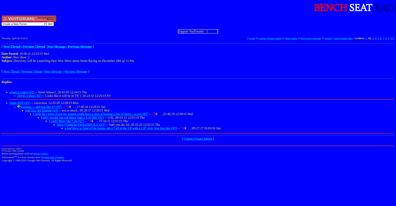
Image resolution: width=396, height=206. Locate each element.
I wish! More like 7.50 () (66, 121)
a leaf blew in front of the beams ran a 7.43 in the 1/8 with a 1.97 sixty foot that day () (121, 128)
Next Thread (11, 71)
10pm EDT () (19, 103)
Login (252, 38)
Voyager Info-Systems (52, 157)
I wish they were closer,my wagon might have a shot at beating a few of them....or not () (90, 114)
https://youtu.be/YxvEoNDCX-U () (81, 124)
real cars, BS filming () (41, 110)
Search (328, 38)
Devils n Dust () (29, 95)
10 (391, 38)
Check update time (343, 38)
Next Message (53, 71)
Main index (291, 38)
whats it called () (22, 92)
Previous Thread (31, 71)
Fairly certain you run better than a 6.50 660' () (72, 117)
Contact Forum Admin (270, 38)
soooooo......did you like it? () (41, 107)
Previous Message (75, 71)
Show (212, 31)
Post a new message (311, 38)
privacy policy (41, 153)
